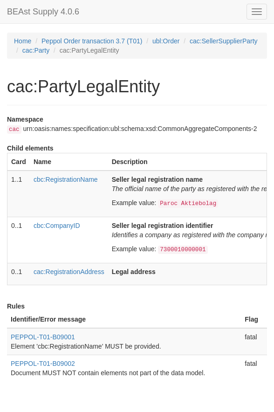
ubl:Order (165, 41)
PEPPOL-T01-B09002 (43, 363)
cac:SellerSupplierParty (224, 41)
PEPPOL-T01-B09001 (43, 337)
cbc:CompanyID (57, 225)
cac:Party (35, 50)
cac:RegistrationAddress (69, 271)
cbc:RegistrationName (66, 179)
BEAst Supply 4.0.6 (43, 11)
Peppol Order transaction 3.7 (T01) (91, 41)
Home (22, 41)
